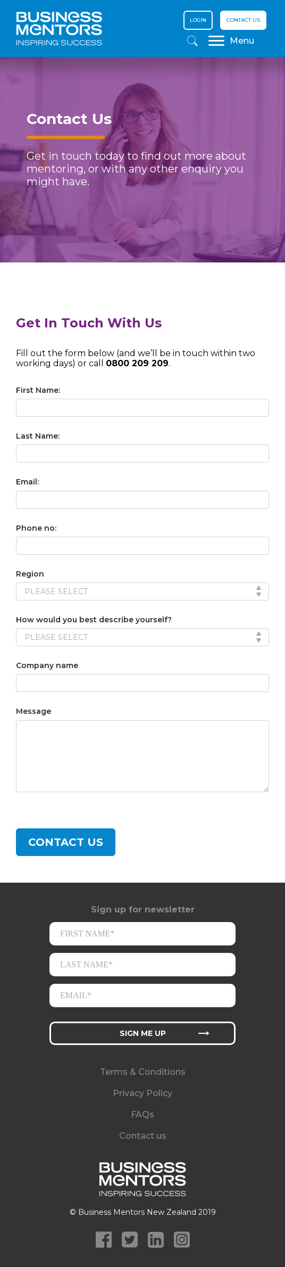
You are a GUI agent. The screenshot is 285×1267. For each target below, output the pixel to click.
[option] (142, 173)
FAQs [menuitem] (142, 1114)
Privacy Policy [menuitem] (142, 1093)
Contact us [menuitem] (142, 1136)
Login (198, 20)
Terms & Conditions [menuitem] (143, 1072)
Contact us (243, 20)
